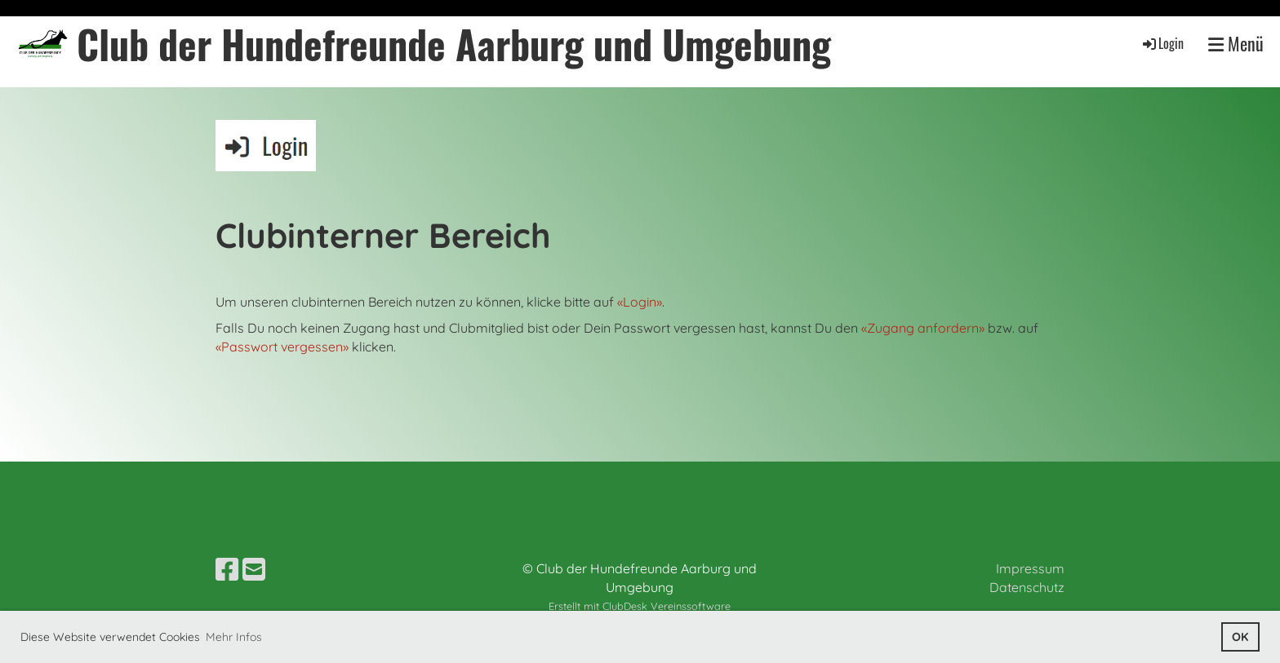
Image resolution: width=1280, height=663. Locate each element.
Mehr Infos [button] (234, 637)
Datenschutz (1026, 587)
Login (1162, 43)
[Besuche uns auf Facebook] (227, 569)
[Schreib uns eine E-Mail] (253, 569)
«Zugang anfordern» (922, 328)
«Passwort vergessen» (282, 346)
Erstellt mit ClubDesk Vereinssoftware (640, 605)
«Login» (639, 302)
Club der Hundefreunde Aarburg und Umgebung (454, 43)
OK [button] (1240, 637)
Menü (1236, 43)
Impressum (1030, 568)
